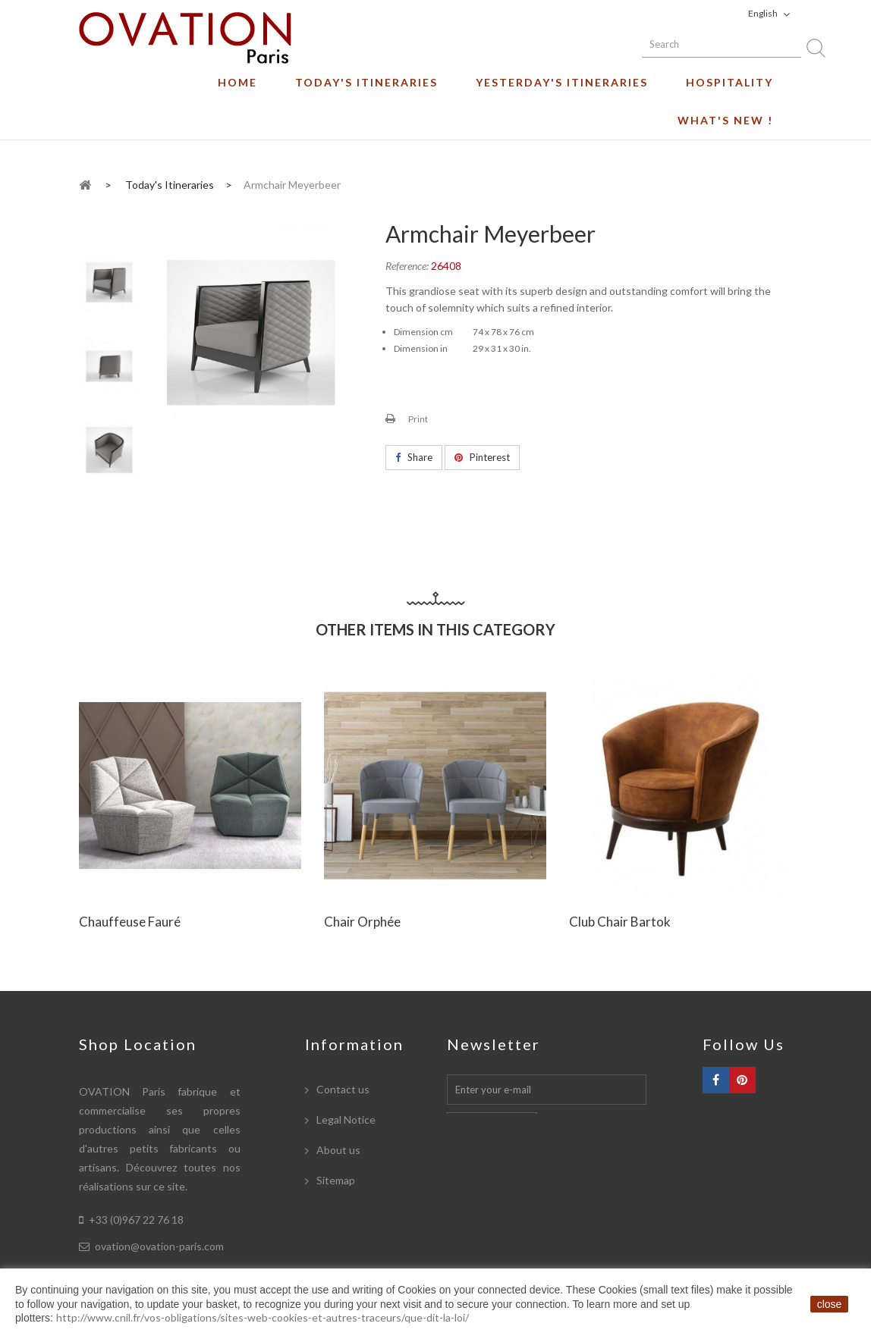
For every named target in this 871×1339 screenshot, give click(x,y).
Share (413, 457)
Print (418, 419)
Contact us (341, 1089)
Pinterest (482, 457)
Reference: (407, 265)
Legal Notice (345, 1119)
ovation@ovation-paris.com (159, 1246)
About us (337, 1149)
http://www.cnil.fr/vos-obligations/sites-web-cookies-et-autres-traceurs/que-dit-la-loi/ (262, 1317)
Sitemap (334, 1180)
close (829, 1304)
